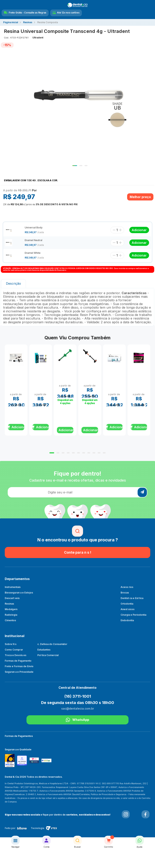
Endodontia (127, 620)
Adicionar (66, 430)
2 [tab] (80, 165)
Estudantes (43, 649)
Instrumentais (13, 587)
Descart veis (12, 598)
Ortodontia (127, 603)
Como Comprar (14, 649)
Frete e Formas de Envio (19, 666)
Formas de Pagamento (18, 660)
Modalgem (11, 609)
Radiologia (11, 614)
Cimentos (10, 620)
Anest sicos (127, 609)
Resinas (9, 603)
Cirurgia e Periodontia (133, 614)
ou (40, 204)
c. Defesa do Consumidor (52, 644)
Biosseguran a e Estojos (19, 592)
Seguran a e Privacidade (19, 671)
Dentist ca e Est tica (132, 598)
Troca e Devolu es (15, 655)
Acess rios (127, 587)
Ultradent (37, 37)
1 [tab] (74, 165)
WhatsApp (77, 720)
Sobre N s (10, 644)
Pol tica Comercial (48, 655)
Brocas (125, 592)
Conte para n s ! (77, 552)
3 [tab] (86, 165)
